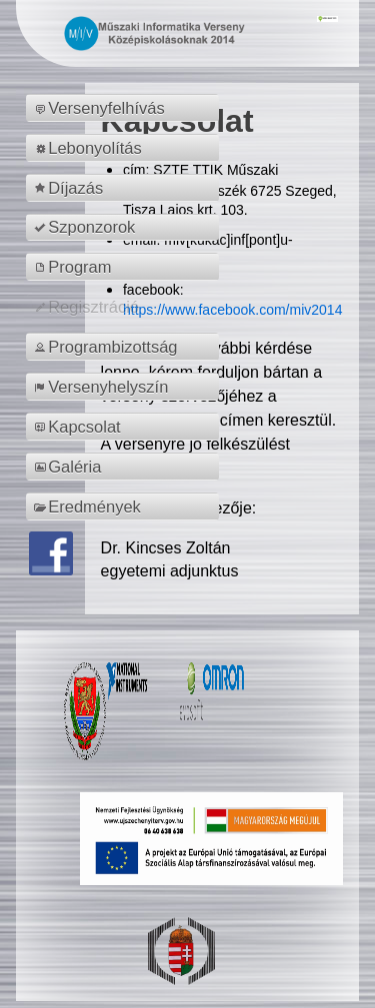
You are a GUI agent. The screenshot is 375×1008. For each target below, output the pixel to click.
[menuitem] (125, 108)
